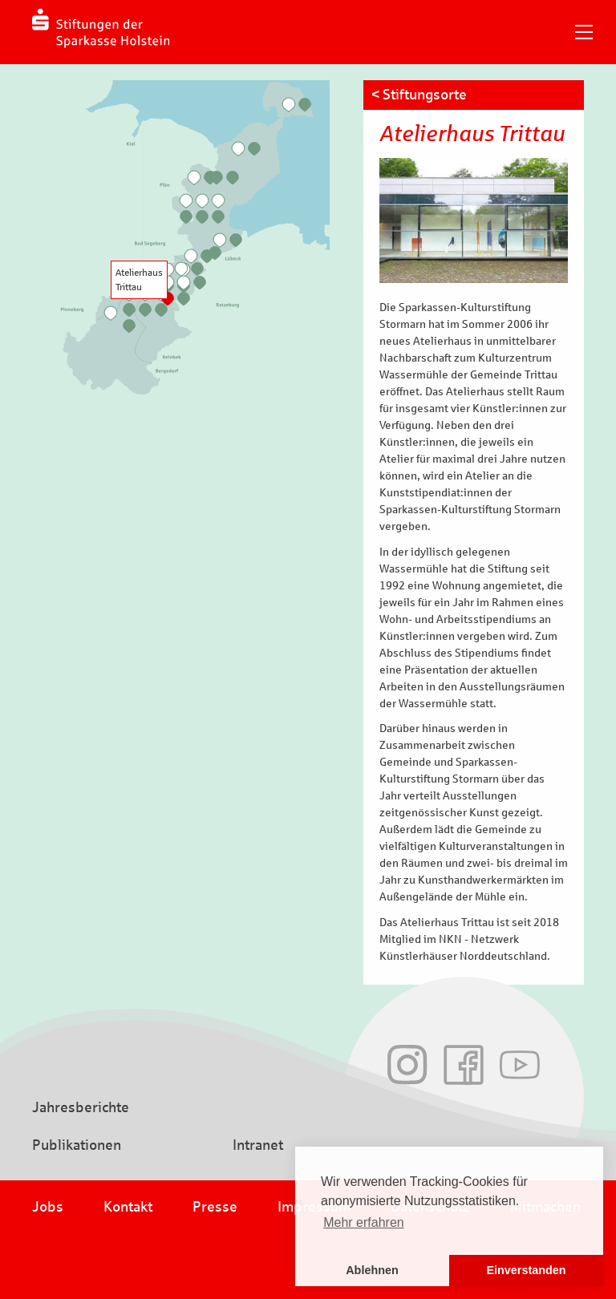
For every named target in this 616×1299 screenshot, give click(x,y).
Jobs (47, 1207)
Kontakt (127, 1207)
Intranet (258, 1145)
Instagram (407, 1065)
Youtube (520, 1065)
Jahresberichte (80, 1107)
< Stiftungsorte (419, 95)
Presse (214, 1207)
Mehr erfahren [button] (363, 1222)
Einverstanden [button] (525, 1270)
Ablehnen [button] (372, 1270)
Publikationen (76, 1145)
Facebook (464, 1065)
